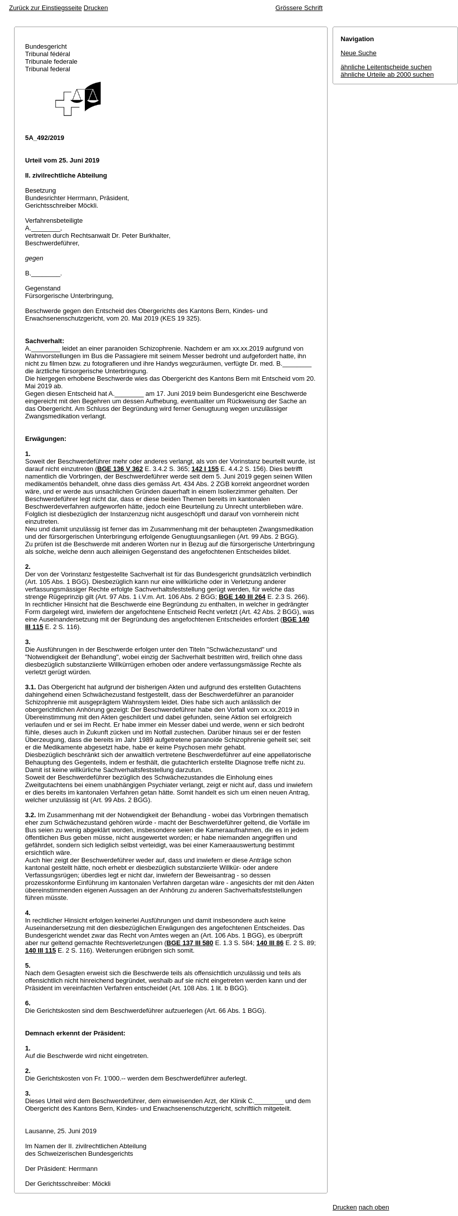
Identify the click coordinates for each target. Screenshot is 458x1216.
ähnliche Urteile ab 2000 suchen (387, 74)
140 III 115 (40, 950)
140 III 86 (269, 943)
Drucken (96, 8)
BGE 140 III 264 (242, 596)
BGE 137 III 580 (190, 943)
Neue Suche (359, 53)
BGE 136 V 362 (120, 469)
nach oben (374, 1207)
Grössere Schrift (299, 8)
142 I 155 (205, 469)
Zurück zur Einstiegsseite (45, 8)
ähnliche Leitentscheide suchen (386, 67)
